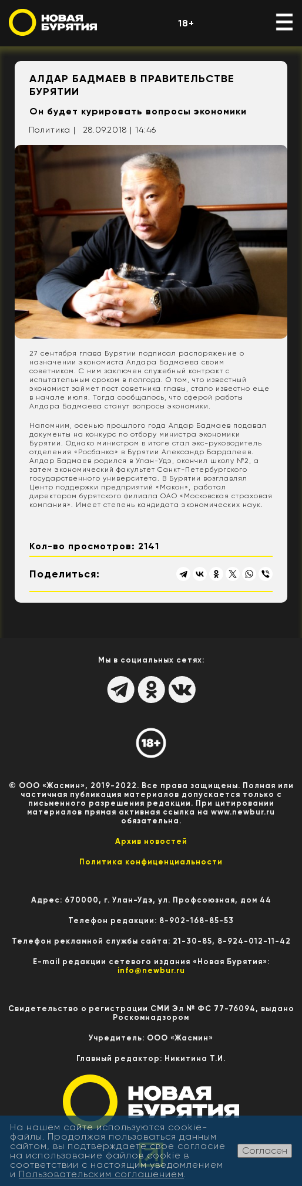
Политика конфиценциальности (151, 861)
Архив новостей (151, 841)
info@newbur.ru (151, 970)
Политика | (52, 129)
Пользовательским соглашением (101, 1174)
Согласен (264, 1150)
